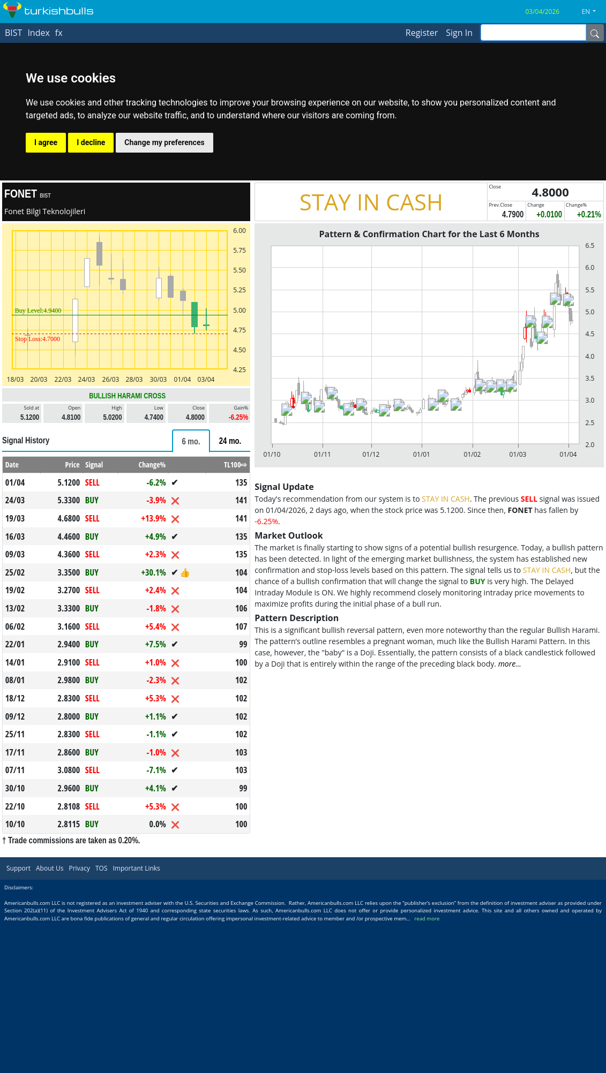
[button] (593, 12)
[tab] (191, 440)
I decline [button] (91, 142)
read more (426, 918)
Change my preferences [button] (164, 142)
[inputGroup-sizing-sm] (533, 32)
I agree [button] (45, 142)
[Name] (595, 32)
